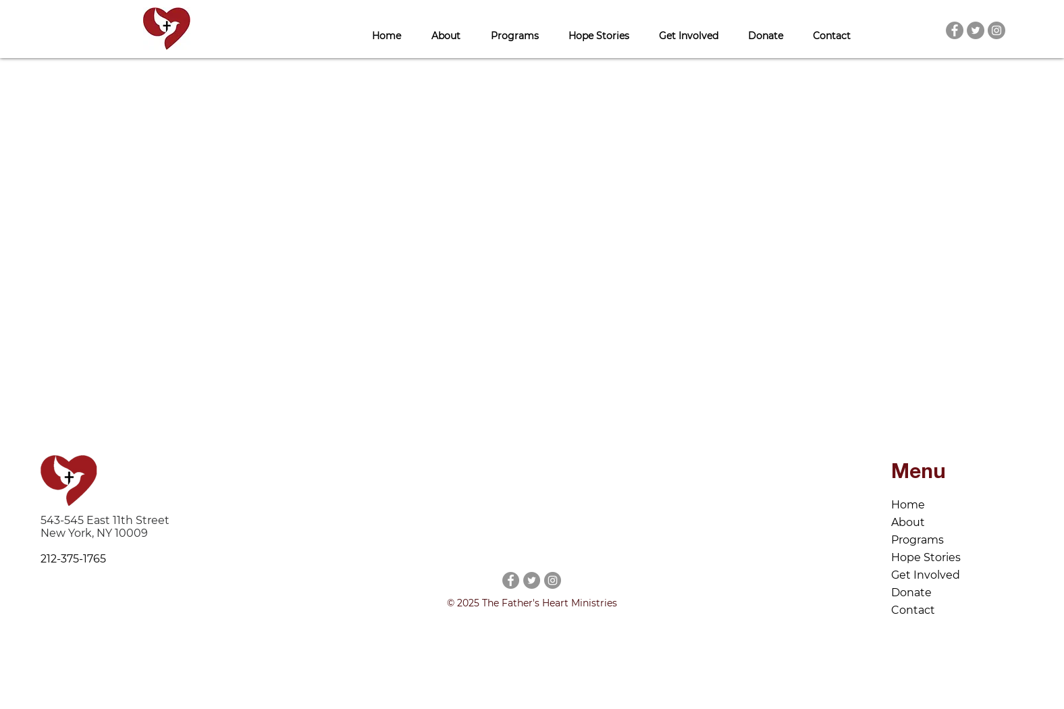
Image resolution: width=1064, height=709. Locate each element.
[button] (445, 30)
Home (908, 504)
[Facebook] (954, 30)
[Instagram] (996, 30)
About (908, 522)
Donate (911, 592)
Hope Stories (926, 557)
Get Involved (925, 575)
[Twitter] (975, 30)
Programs (917, 539)
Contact (913, 610)
